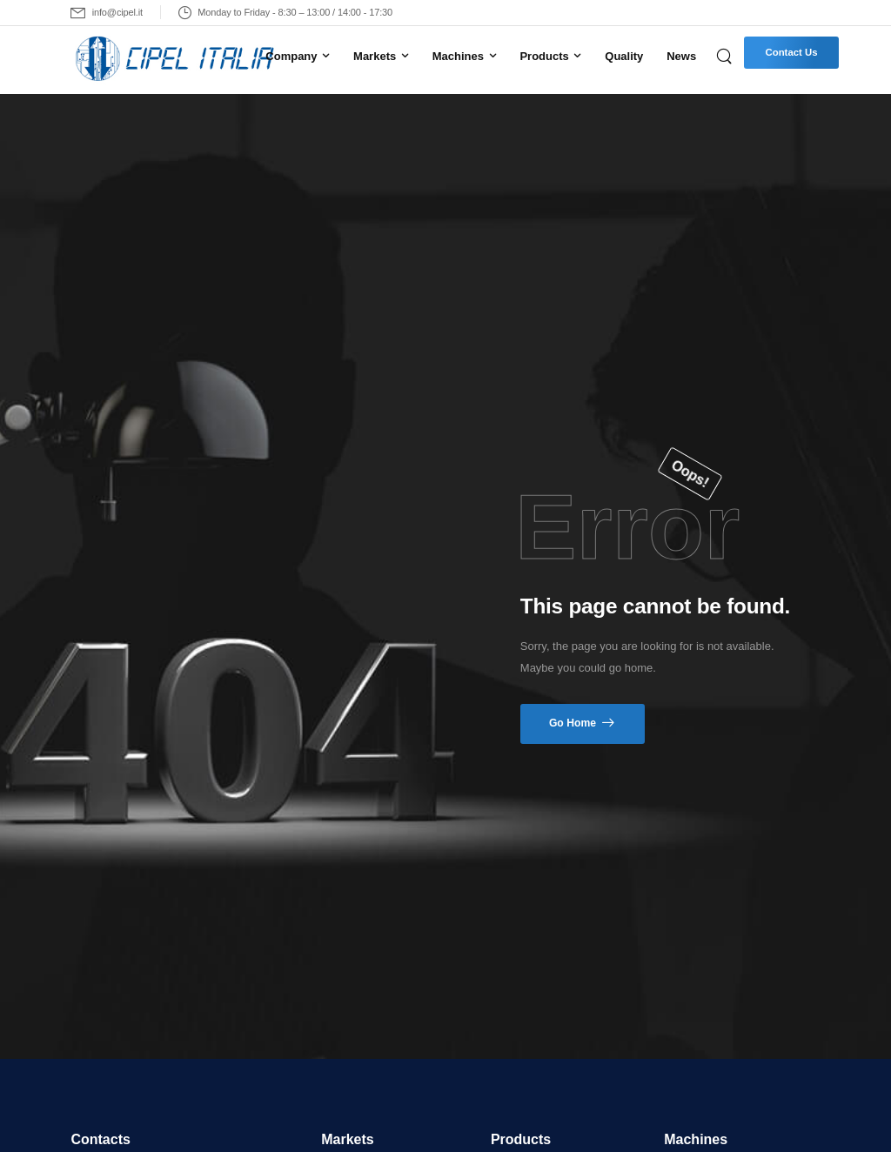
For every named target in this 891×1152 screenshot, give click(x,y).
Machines (458, 56)
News (681, 56)
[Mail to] (106, 12)
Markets (374, 56)
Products (543, 56)
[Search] (725, 55)
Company (291, 56)
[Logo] (157, 59)
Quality (624, 56)
